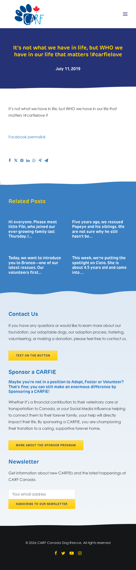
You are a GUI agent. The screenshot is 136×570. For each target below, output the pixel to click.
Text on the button (33, 355)
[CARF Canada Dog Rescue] (29, 14)
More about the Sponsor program (46, 445)
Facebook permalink (27, 137)
